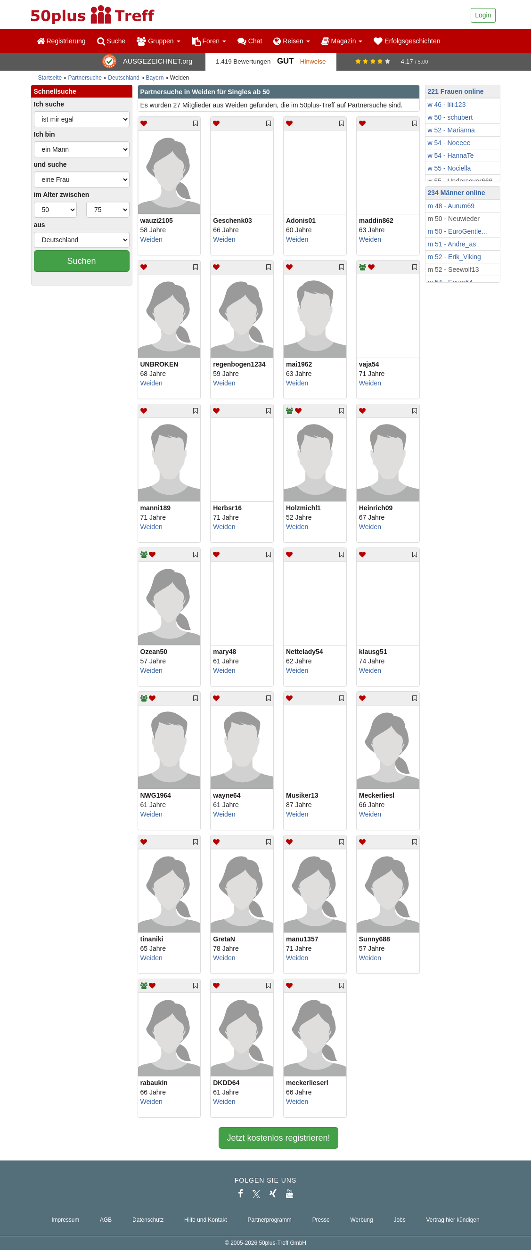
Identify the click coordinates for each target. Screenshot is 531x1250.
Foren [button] (209, 41)
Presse (321, 1220)
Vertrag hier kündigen (453, 1220)
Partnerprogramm (270, 1220)
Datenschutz (147, 1220)
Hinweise (313, 61)
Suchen (81, 261)
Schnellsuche (55, 91)
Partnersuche (85, 77)
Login (483, 15)
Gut (285, 61)
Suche (111, 41)
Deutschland (123, 77)
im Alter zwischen (62, 194)
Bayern (154, 77)
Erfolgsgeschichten (407, 41)
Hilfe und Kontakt (205, 1220)
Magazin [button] (342, 41)
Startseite (50, 77)
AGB (106, 1220)
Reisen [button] (291, 41)
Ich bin (44, 134)
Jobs (399, 1220)
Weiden (151, 239)
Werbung (362, 1220)
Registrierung (61, 41)
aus (39, 225)
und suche (50, 164)
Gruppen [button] (158, 41)
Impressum (65, 1220)
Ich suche (49, 104)
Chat (249, 41)
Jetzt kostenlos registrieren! (278, 1138)
